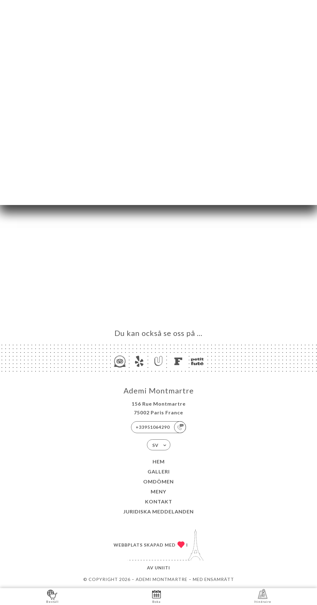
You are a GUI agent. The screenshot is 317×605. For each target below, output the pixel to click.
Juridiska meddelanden (158, 511)
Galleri (159, 471)
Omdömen (158, 481)
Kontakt (158, 501)
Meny (158, 491)
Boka (156, 596)
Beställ (52, 596)
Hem (159, 461)
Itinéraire (262, 596)
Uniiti (162, 567)
